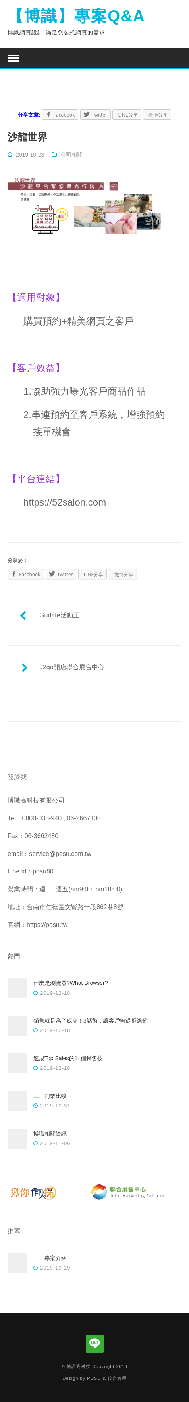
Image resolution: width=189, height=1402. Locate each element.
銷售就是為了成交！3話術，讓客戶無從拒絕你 (90, 1020)
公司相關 (71, 154)
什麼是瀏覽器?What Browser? (70, 983)
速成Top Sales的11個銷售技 (68, 1058)
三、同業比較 (50, 1096)
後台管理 (117, 1378)
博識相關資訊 (50, 1133)
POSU (94, 1378)
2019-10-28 (30, 154)
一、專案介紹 (50, 1258)
